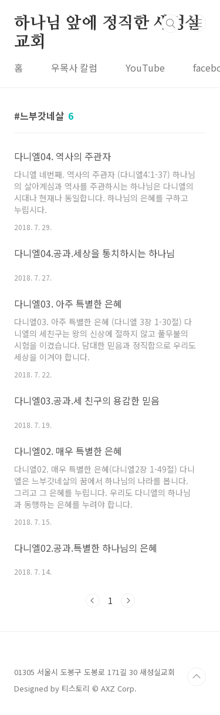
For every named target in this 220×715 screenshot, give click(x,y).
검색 (171, 23)
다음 (128, 600)
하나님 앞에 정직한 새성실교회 (107, 24)
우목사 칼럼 (74, 67)
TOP (196, 676)
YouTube (145, 67)
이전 (93, 600)
